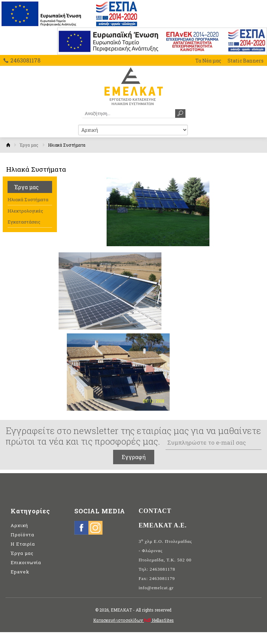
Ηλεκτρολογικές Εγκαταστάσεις (25, 216)
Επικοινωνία (26, 562)
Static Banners (246, 60)
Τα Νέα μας (208, 60)
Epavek (20, 572)
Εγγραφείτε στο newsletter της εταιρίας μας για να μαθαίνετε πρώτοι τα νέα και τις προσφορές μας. (133, 436)
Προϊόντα (22, 535)
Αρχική (8, 145)
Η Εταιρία (23, 544)
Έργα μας (29, 145)
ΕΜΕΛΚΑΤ (133, 86)
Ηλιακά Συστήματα (28, 199)
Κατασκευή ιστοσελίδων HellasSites (133, 620)
